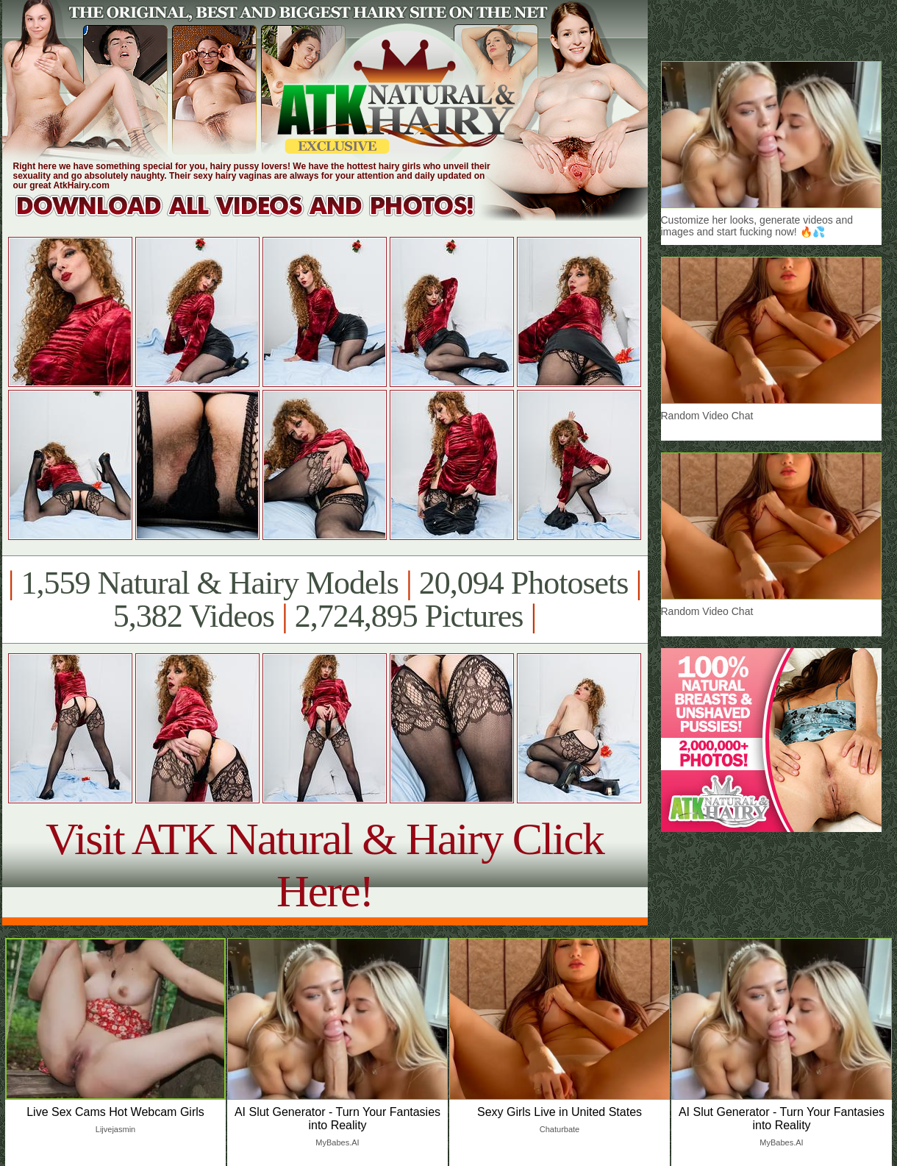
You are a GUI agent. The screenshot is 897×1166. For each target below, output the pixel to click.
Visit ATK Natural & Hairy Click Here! (325, 865)
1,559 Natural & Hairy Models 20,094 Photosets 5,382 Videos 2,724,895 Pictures (324, 599)
